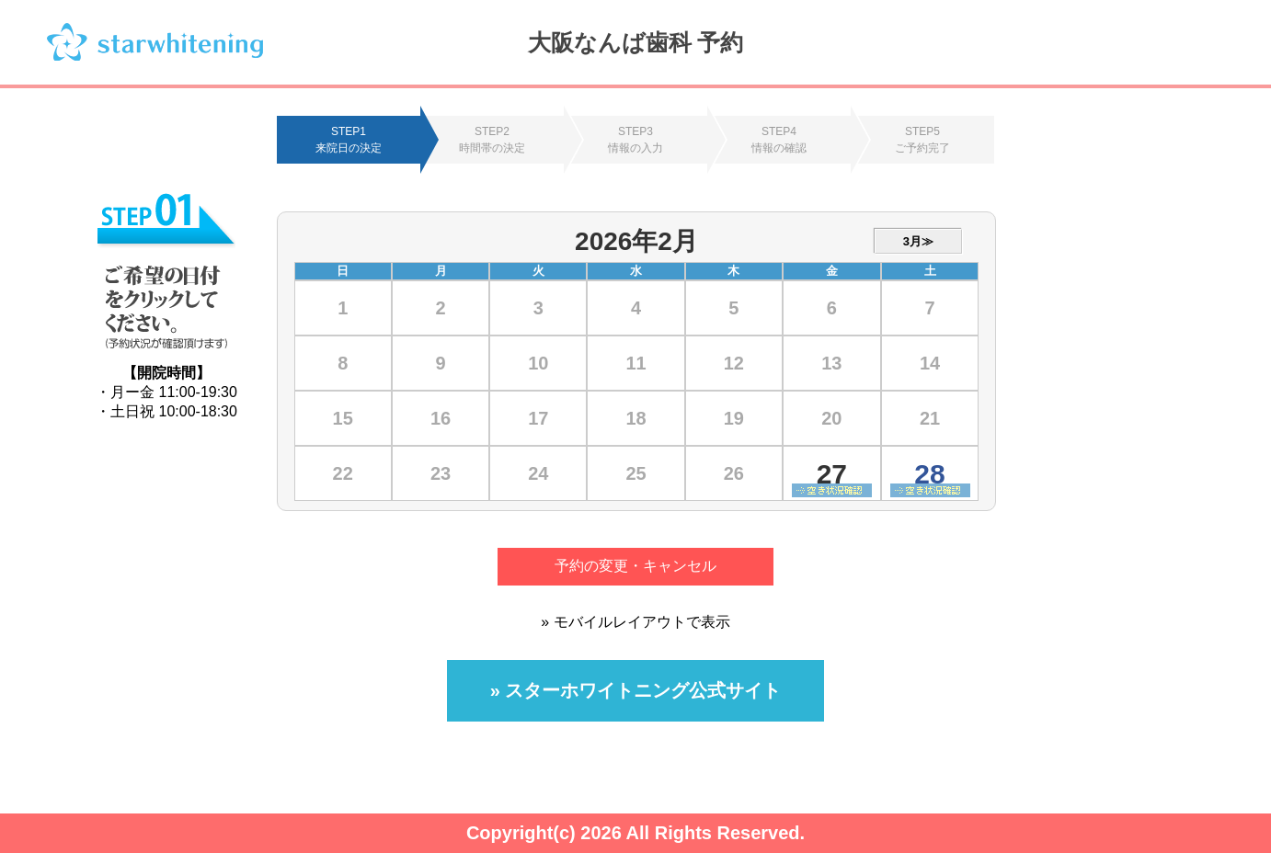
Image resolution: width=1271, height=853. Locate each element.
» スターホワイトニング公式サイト (636, 690)
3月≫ (918, 241)
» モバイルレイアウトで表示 (635, 622)
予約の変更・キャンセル (635, 566)
